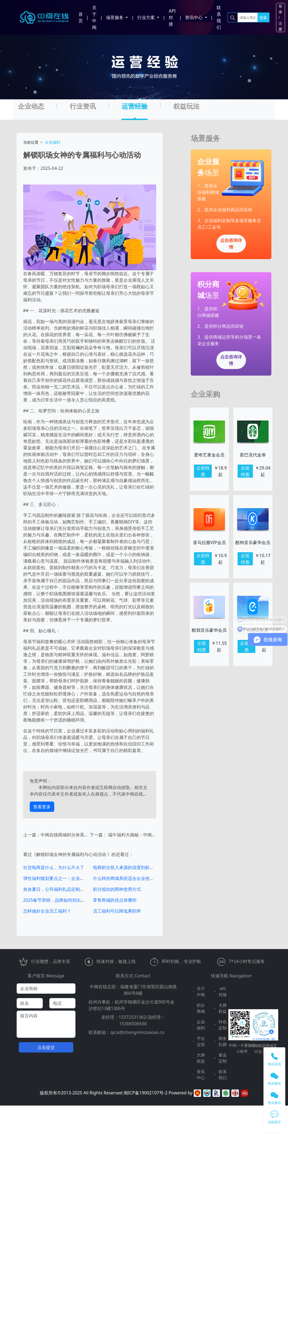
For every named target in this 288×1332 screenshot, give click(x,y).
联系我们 (219, 17)
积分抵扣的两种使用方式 (117, 889)
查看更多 (42, 807)
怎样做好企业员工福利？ (47, 911)
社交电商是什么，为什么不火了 (53, 867)
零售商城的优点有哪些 (115, 900)
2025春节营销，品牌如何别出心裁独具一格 (65, 900)
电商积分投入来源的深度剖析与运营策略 (132, 867)
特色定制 (223, 1025)
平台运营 (201, 1041)
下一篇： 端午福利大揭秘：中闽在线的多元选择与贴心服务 (123, 835)
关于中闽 (94, 17)
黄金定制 (223, 1058)
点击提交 (46, 1047)
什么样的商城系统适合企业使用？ (125, 878)
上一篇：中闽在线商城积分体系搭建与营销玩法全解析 (56, 835)
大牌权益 (223, 1008)
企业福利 (201, 1025)
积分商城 (201, 1008)
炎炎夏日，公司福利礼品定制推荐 (56, 889)
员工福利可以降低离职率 (117, 911)
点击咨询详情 (231, 243)
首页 (80, 17)
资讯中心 (201, 1075)
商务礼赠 (223, 1041)
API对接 (172, 17)
